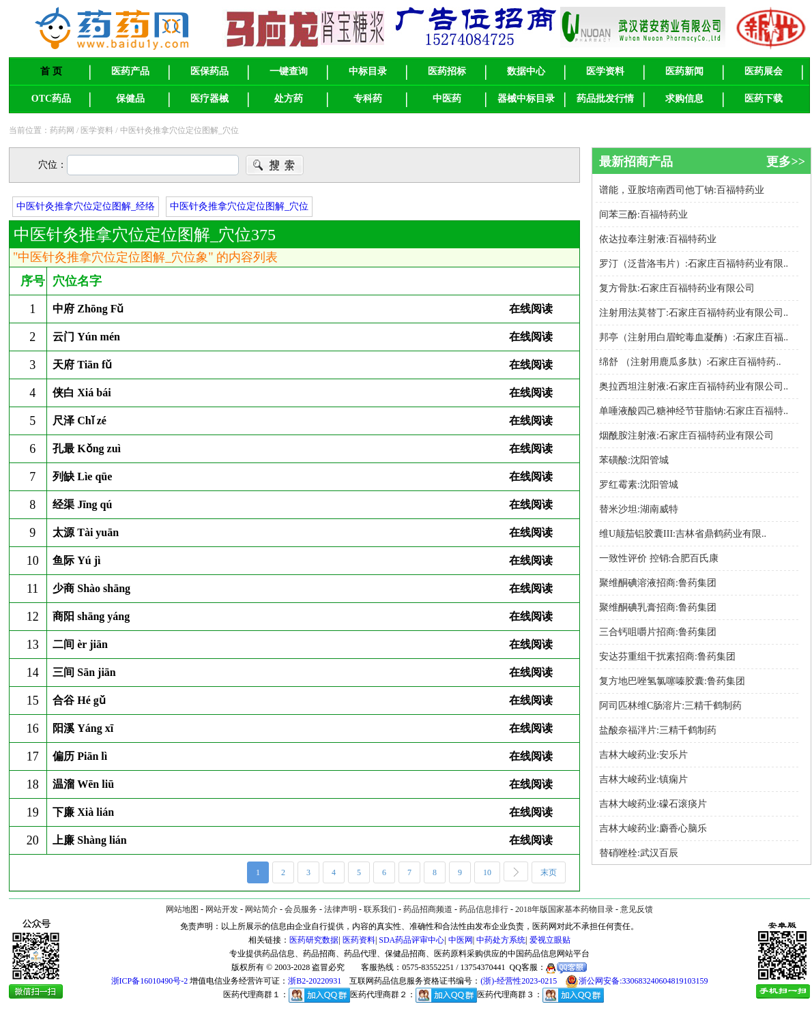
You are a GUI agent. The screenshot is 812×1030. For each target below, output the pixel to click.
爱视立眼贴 (550, 940)
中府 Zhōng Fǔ (88, 308)
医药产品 (130, 71)
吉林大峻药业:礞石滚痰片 (653, 804)
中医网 (460, 940)
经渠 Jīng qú (82, 504)
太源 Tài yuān (86, 532)
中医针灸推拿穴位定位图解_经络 (85, 206)
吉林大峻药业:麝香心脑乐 (653, 828)
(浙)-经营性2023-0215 (518, 981)
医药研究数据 (313, 940)
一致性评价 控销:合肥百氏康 (659, 558)
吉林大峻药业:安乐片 (643, 755)
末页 (553, 873)
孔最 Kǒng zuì (87, 448)
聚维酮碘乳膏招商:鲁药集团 (657, 607)
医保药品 (209, 71)
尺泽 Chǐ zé (79, 420)
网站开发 (221, 909)
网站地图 (182, 909)
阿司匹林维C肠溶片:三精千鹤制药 (670, 706)
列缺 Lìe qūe (82, 476)
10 (491, 873)
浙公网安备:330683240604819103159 (636, 981)
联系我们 (380, 909)
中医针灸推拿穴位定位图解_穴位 (239, 206)
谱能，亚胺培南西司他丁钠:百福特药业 (681, 190)
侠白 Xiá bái (82, 392)
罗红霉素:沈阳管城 (638, 485)
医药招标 (447, 71)
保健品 (130, 98)
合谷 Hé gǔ (79, 700)
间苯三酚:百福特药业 (643, 214)
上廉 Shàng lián (89, 840)
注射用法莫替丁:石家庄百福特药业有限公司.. (693, 313)
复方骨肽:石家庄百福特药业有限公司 (677, 288)
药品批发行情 (605, 98)
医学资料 (605, 71)
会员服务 (301, 909)
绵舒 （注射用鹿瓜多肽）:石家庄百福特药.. (690, 362)
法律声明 (340, 909)
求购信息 (684, 98)
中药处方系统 (500, 940)
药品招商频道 (427, 909)
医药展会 (763, 71)
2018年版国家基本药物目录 (564, 909)
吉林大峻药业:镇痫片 (643, 779)
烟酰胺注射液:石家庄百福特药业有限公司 (686, 435)
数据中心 (526, 71)
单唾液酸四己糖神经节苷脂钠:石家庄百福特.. (693, 411)
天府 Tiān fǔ (82, 364)
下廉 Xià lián (83, 812)
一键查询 (289, 71)
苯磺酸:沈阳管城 (634, 460)
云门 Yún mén (86, 336)
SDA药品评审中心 (411, 940)
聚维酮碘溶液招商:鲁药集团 (657, 583)
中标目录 (368, 71)
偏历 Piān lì (80, 756)
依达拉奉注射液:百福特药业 (657, 239)
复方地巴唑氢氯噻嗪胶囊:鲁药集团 (672, 681)
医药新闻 (684, 71)
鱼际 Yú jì (76, 560)
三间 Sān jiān (84, 672)
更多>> (785, 161)
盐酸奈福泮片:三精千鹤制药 (657, 730)
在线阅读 (531, 308)
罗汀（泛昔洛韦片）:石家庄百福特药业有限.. (693, 264)
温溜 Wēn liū (83, 784)
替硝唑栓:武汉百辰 (638, 853)
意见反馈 (636, 909)
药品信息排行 (483, 909)
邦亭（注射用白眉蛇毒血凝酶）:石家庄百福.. (693, 337)
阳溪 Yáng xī (83, 728)
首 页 (51, 71)
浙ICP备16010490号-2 (149, 981)
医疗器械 (209, 98)
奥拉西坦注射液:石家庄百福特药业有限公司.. (693, 386)
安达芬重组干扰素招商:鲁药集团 (667, 656)
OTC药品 (51, 98)
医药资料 (359, 940)
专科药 (367, 98)
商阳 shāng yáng (91, 616)
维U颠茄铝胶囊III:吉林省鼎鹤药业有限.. (682, 534)
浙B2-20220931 (314, 981)
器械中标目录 (526, 98)
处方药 (288, 98)
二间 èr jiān (80, 644)
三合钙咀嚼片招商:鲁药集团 (657, 632)
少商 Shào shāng (91, 588)
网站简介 (261, 909)
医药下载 (763, 98)
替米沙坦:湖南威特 (638, 509)
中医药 (447, 98)
